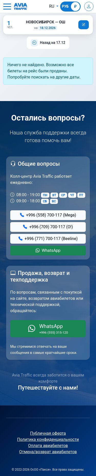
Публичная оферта (48, 433)
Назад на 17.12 (52, 43)
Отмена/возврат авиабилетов (48, 451)
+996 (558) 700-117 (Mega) (48, 215)
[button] (7, 6)
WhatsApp (48, 250)
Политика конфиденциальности (48, 439)
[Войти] (88, 6)
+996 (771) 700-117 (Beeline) (48, 238)
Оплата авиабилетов (48, 445)
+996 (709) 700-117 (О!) (48, 226)
